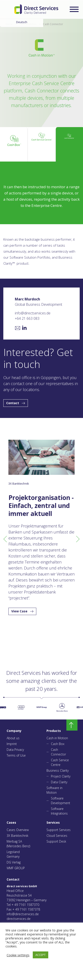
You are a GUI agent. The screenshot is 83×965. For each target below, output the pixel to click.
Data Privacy (15, 749)
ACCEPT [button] (40, 955)
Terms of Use (16, 755)
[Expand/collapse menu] (74, 9)
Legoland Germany (13, 854)
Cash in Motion (57, 738)
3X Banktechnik (17, 835)
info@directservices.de (32, 313)
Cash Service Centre (60, 762)
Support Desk (56, 841)
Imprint (12, 744)
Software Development (60, 800)
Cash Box (57, 744)
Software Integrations (59, 811)
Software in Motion (54, 790)
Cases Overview (18, 830)
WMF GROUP (16, 868)
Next (77, 538)
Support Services (58, 830)
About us (13, 738)
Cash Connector (58, 751)
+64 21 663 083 (27, 318)
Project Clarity (60, 776)
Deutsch (21, 22)
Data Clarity (59, 782)
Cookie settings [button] (18, 955)
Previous (5, 538)
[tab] (14, 144)
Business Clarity (57, 770)
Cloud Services (56, 835)
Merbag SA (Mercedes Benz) (18, 843)
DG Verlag (14, 862)
